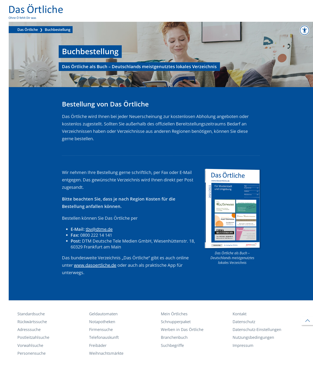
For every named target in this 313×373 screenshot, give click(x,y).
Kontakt (239, 313)
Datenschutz (244, 321)
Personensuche (31, 353)
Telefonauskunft (104, 337)
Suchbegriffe (172, 345)
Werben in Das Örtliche (182, 329)
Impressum (243, 345)
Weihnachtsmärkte (106, 353)
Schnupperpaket (176, 321)
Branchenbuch (174, 337)
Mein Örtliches (174, 313)
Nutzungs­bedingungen (253, 337)
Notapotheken (102, 321)
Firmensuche (101, 329)
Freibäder (98, 345)
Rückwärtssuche (32, 321)
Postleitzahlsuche (33, 337)
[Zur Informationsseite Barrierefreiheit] (304, 30)
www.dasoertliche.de (95, 265)
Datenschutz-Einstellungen (257, 329)
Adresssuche (29, 329)
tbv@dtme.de (99, 229)
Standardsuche (31, 313)
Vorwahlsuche (30, 345)
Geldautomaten (103, 313)
